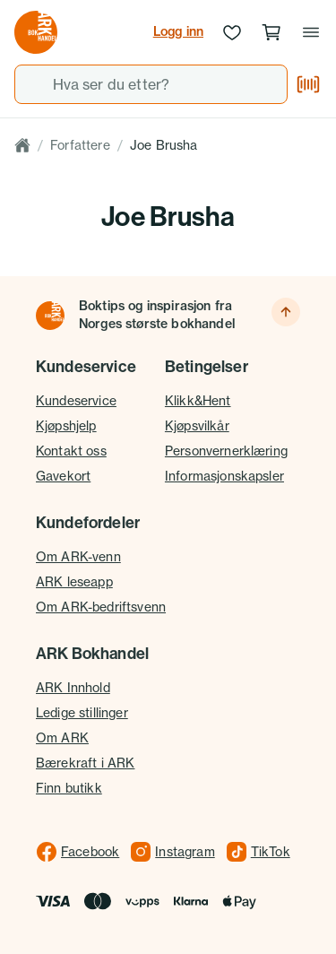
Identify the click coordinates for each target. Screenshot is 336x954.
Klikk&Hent (198, 400)
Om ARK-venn (78, 556)
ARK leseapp (74, 581)
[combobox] (151, 84)
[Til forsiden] (50, 315)
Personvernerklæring (226, 450)
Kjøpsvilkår (197, 425)
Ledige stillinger (82, 712)
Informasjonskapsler (224, 475)
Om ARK (62, 737)
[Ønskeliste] (232, 32)
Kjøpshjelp (66, 425)
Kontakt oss (71, 450)
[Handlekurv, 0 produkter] (271, 32)
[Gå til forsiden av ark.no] (35, 32)
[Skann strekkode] (308, 84)
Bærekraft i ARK (85, 762)
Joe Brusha (164, 144)
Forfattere (80, 144)
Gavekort (63, 475)
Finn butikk (69, 787)
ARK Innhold (73, 687)
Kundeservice (76, 400)
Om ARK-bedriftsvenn (101, 606)
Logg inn (178, 31)
